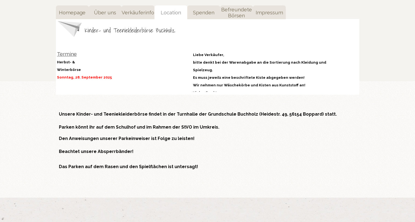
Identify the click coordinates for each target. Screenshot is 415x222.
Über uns (105, 12)
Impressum (269, 12)
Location (171, 12)
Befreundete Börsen (236, 12)
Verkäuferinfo (138, 12)
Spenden (203, 12)
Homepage (72, 12)
